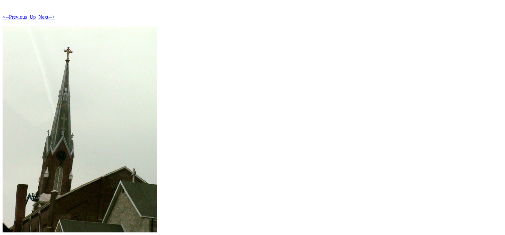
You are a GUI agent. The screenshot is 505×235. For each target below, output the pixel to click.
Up (33, 17)
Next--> (46, 17)
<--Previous (15, 17)
